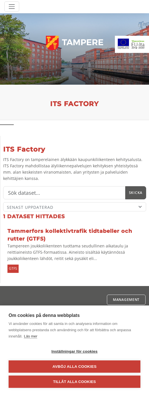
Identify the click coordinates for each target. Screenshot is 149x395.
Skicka (135, 192)
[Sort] (74, 206)
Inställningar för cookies (74, 351)
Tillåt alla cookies (74, 382)
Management (126, 299)
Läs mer (30, 336)
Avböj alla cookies (74, 366)
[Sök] (64, 192)
